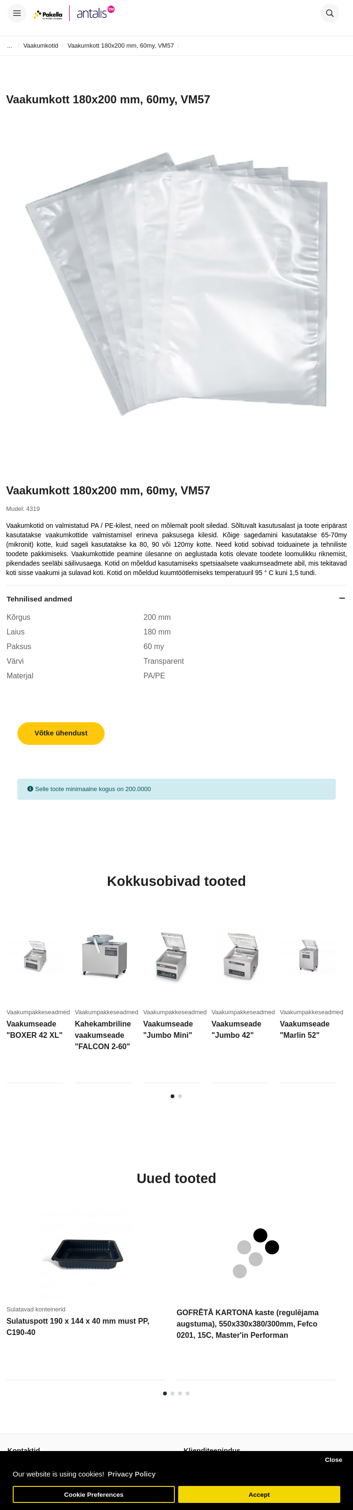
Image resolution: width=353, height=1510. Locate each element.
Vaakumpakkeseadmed (38, 1012)
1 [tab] (172, 1096)
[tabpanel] (41, 999)
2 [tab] (180, 1096)
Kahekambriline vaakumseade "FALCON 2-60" (103, 1035)
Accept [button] (259, 1494)
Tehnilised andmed (39, 599)
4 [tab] (187, 1393)
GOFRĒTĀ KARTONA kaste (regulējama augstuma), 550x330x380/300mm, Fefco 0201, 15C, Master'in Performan (248, 1324)
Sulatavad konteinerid (36, 1309)
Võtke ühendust (61, 733)
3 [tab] (180, 1393)
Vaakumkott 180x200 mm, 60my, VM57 (120, 45)
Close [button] (333, 1459)
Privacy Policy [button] (131, 1474)
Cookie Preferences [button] (93, 1494)
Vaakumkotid (40, 45)
